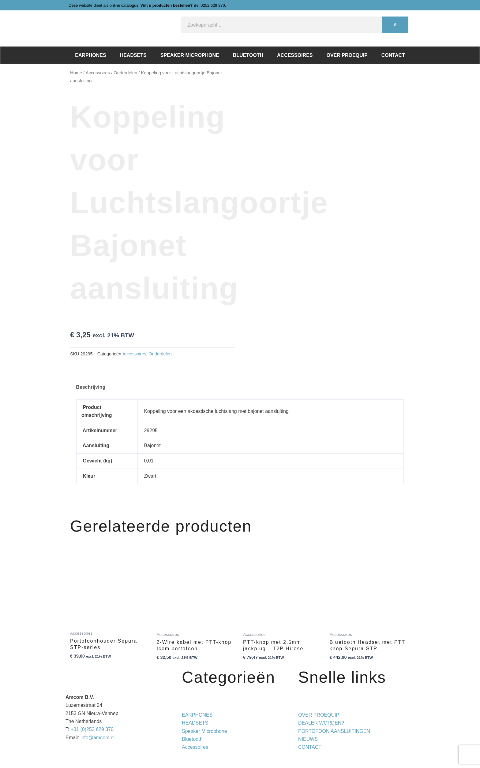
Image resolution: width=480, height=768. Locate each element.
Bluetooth (248, 55)
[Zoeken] (395, 25)
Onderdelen (125, 72)
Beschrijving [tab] (90, 387)
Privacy (294, 755)
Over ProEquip (346, 55)
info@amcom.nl (97, 737)
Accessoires (295, 55)
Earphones (90, 55)
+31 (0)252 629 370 (92, 729)
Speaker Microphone (189, 55)
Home (76, 72)
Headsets (133, 55)
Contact (393, 55)
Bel (209, 5)
